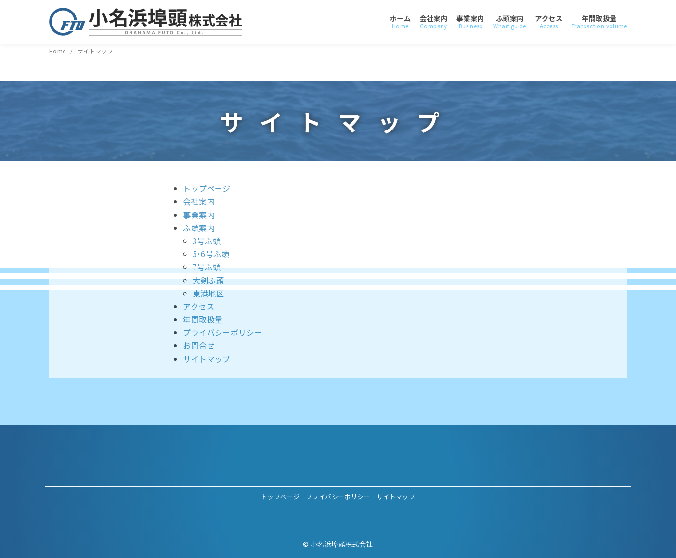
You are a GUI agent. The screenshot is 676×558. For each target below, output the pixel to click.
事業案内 (470, 21)
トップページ (206, 188)
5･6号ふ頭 (211, 254)
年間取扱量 (599, 21)
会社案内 (434, 21)
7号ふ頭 (207, 267)
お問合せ (199, 345)
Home (58, 51)
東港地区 (208, 293)
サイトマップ (95, 51)
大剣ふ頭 (208, 280)
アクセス (548, 21)
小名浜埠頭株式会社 (342, 544)
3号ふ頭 (207, 241)
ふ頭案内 (509, 21)
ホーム (400, 21)
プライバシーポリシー (222, 332)
